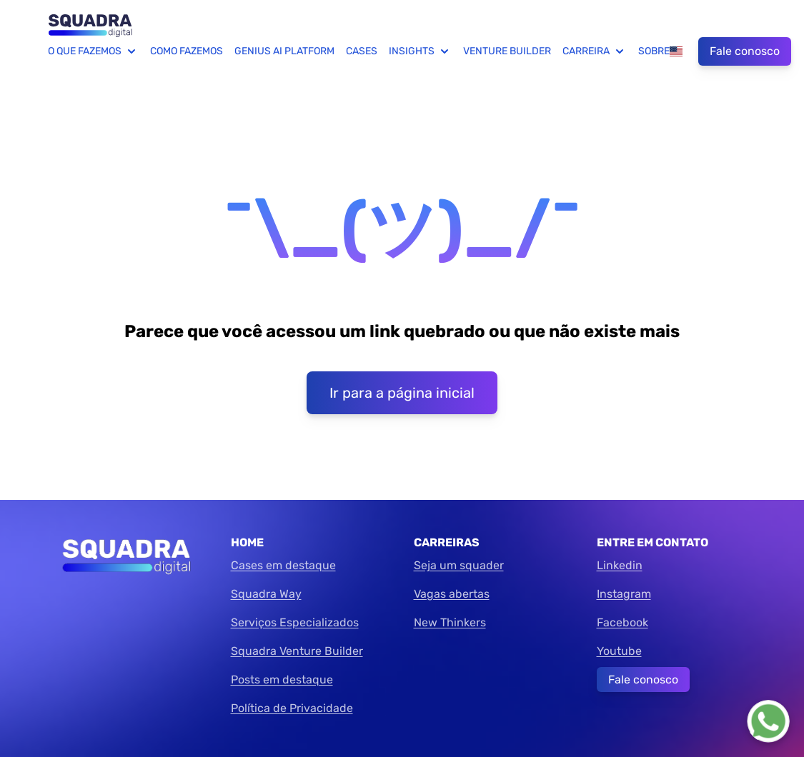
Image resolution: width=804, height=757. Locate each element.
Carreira (594, 51)
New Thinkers (450, 622)
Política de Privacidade (292, 708)
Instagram (624, 594)
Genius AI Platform (284, 51)
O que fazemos (93, 51)
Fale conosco (745, 51)
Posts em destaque (282, 679)
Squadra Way (266, 594)
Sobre (654, 51)
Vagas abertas (452, 594)
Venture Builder (507, 51)
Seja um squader (459, 565)
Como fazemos (186, 51)
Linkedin (619, 565)
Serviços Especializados (295, 622)
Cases (361, 51)
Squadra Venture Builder (297, 651)
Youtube (619, 651)
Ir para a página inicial (402, 392)
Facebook (622, 622)
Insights (420, 51)
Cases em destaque (283, 565)
